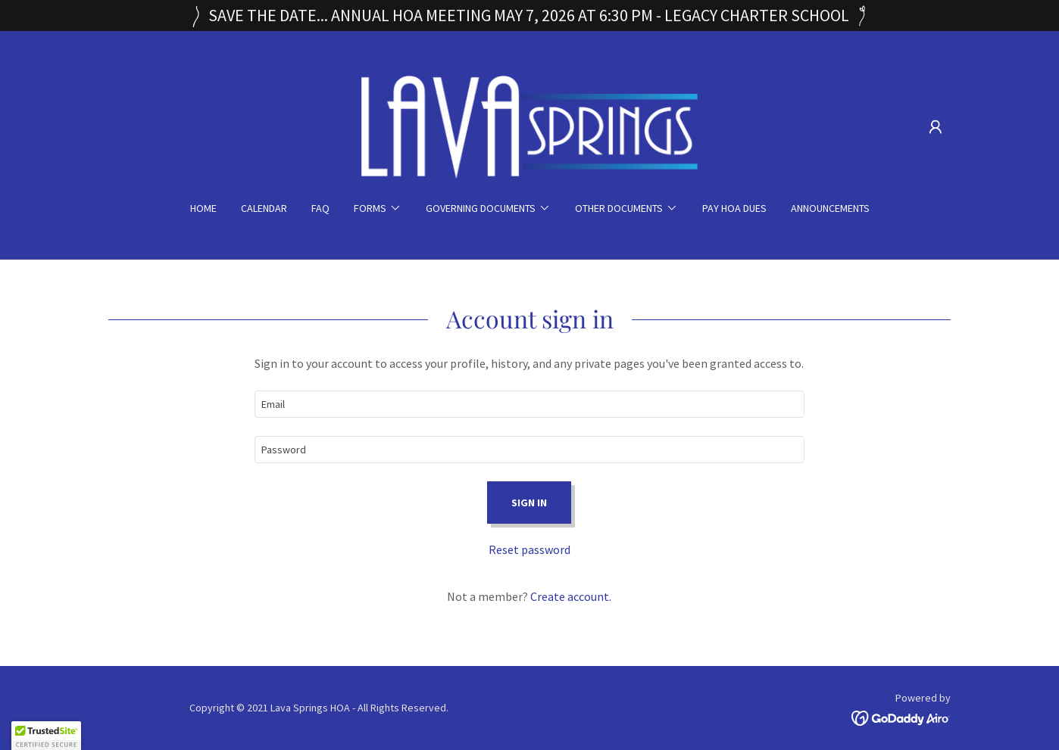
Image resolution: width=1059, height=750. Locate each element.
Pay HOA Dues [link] (734, 208)
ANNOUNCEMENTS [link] (830, 208)
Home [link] (203, 208)
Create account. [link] (570, 596)
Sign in (529, 502)
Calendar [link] (264, 208)
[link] (529, 125)
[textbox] (529, 404)
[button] (935, 127)
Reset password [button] (529, 549)
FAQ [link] (320, 208)
